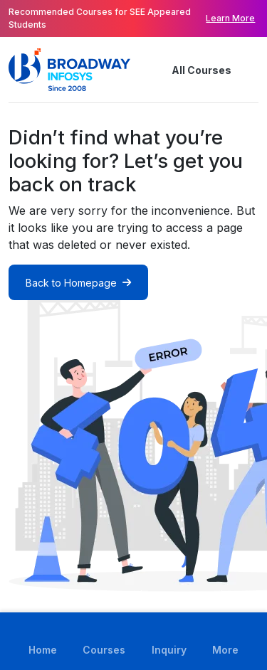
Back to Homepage (78, 283)
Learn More (230, 18)
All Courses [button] (190, 69)
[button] (249, 69)
